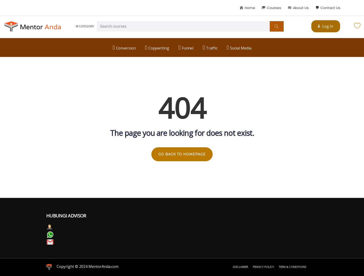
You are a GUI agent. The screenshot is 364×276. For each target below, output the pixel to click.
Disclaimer (240, 267)
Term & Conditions (292, 267)
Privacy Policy (263, 267)
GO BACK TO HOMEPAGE (182, 154)
